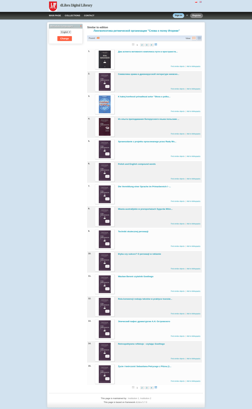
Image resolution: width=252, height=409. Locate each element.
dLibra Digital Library (76, 5)
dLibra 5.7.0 (142, 402)
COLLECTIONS (72, 15)
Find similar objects (178, 66)
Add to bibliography (193, 66)
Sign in (178, 15)
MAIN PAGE (55, 15)
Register (196, 15)
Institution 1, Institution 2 (139, 398)
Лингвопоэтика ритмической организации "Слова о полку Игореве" (137, 30)
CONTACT (89, 15)
